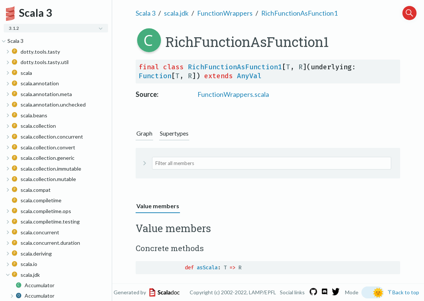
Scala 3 (145, 13)
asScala (207, 267)
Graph (144, 133)
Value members (157, 205)
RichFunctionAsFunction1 (299, 13)
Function (155, 76)
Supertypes (174, 133)
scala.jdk (176, 13)
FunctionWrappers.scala (233, 94)
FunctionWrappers (225, 13)
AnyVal (249, 76)
